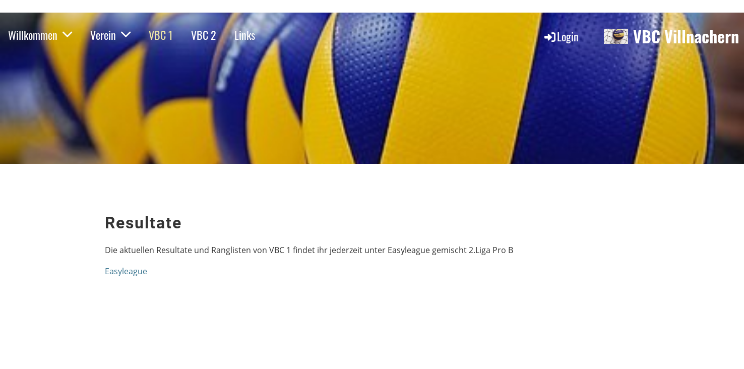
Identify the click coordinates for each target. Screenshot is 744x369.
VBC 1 (161, 35)
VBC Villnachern (686, 36)
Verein (110, 35)
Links (244, 35)
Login (561, 36)
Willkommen (40, 35)
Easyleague (126, 271)
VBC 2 (203, 35)
